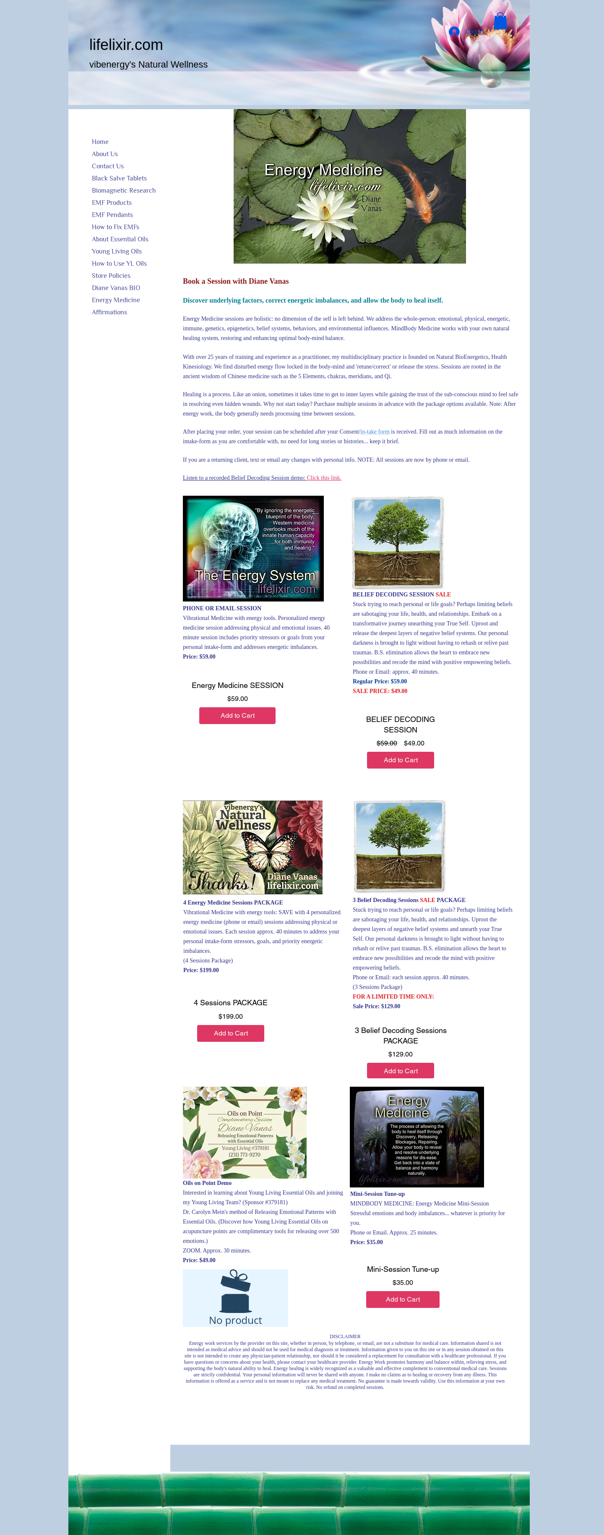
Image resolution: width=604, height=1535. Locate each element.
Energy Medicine (116, 300)
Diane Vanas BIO (116, 288)
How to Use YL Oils (119, 263)
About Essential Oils (120, 239)
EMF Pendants (112, 215)
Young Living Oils (117, 251)
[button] (500, 20)
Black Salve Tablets (119, 178)
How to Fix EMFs (115, 227)
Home (100, 142)
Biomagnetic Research (124, 190)
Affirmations (109, 312)
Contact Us (108, 166)
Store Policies (111, 276)
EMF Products (112, 203)
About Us (105, 154)
